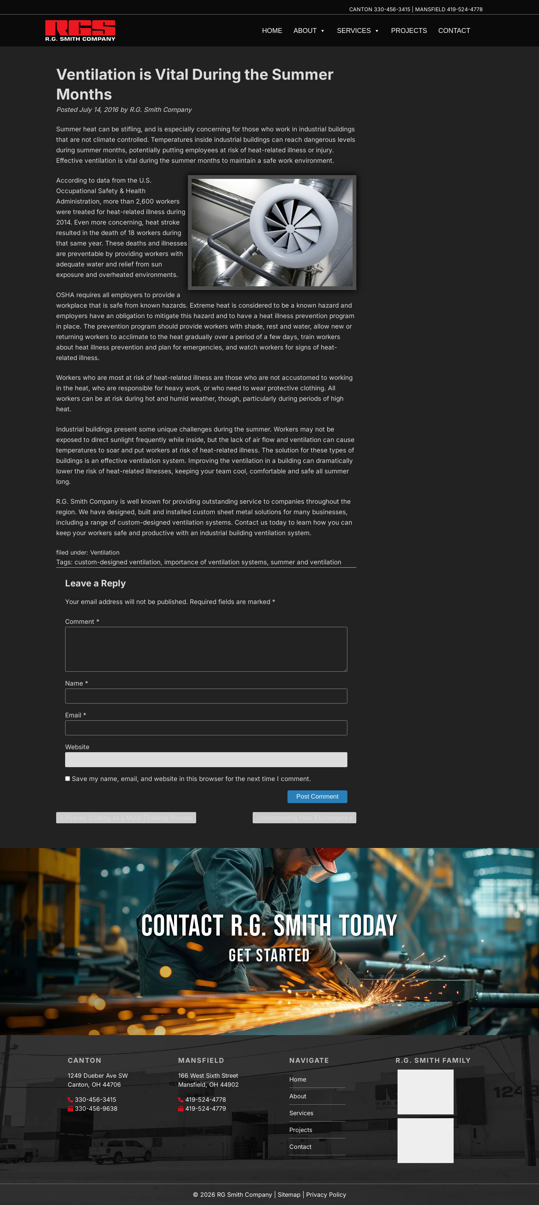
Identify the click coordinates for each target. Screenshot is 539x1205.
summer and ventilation (306, 562)
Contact (454, 30)
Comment (82, 621)
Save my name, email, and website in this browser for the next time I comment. (191, 779)
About (309, 30)
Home (272, 30)
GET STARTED (269, 956)
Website (77, 747)
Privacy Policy (326, 1194)
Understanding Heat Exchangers (301, 817)
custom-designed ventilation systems (174, 522)
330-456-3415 (392, 9)
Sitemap (289, 1194)
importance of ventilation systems (215, 562)
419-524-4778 (465, 9)
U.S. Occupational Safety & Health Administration (104, 191)
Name (76, 683)
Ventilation (104, 552)
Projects (409, 30)
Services (358, 30)
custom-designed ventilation (117, 562)
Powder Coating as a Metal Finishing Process (128, 817)
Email (75, 715)
